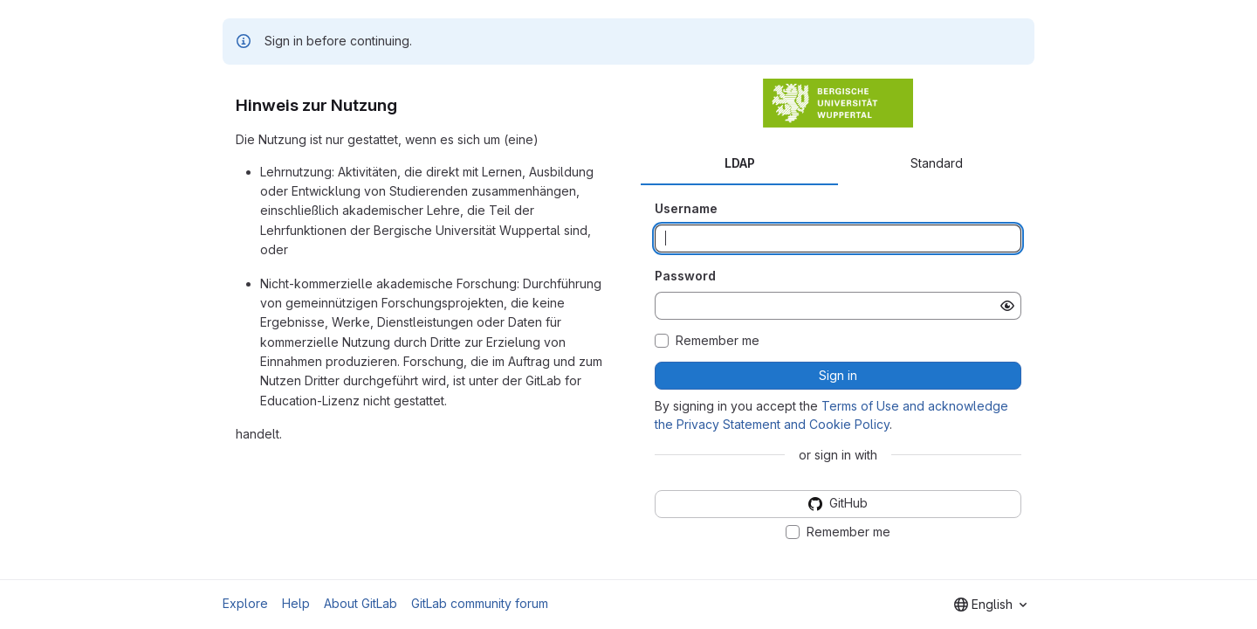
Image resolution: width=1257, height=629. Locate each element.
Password (685, 275)
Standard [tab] (936, 163)
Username (686, 208)
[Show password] (1007, 306)
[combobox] (990, 604)
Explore (245, 603)
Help (296, 603)
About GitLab (360, 603)
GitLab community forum (479, 603)
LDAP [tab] (740, 163)
